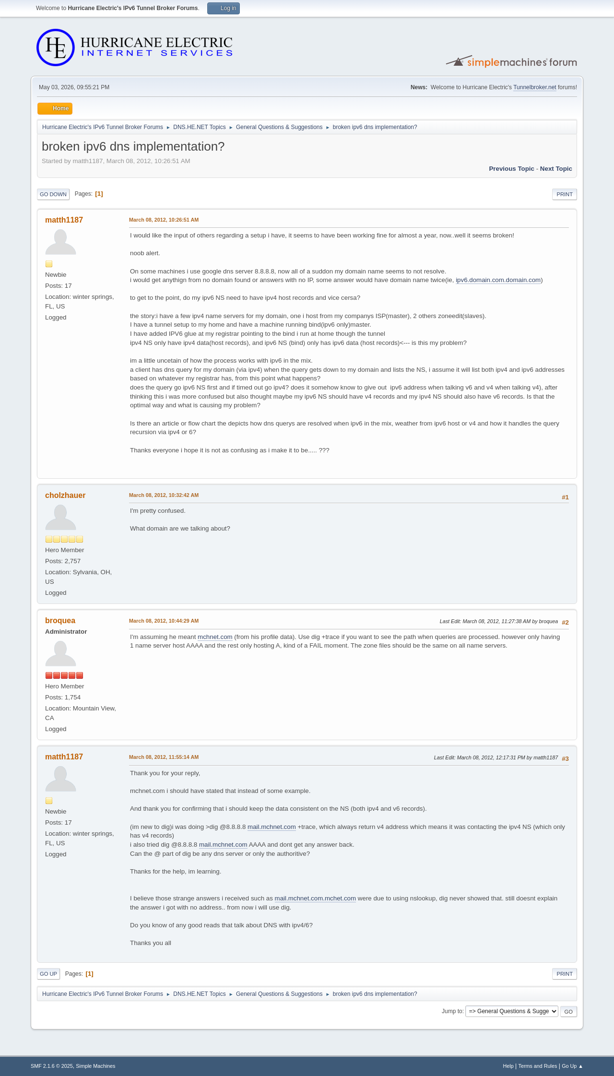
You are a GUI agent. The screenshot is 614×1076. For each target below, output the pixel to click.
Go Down (53, 194)
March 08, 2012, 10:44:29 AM (164, 621)
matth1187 (64, 220)
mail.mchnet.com (272, 826)
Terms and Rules (538, 1066)
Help (508, 1066)
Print (564, 194)
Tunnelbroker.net (534, 87)
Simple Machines (95, 1066)
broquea (60, 620)
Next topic (556, 168)
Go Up (48, 974)
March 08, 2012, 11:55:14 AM (164, 757)
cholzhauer (65, 495)
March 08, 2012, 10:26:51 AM (164, 220)
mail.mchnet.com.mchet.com (315, 898)
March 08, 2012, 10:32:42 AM (164, 495)
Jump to (452, 1011)
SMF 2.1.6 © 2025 (52, 1066)
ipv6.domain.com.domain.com (498, 280)
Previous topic (511, 168)
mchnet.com (215, 636)
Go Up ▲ (572, 1066)
